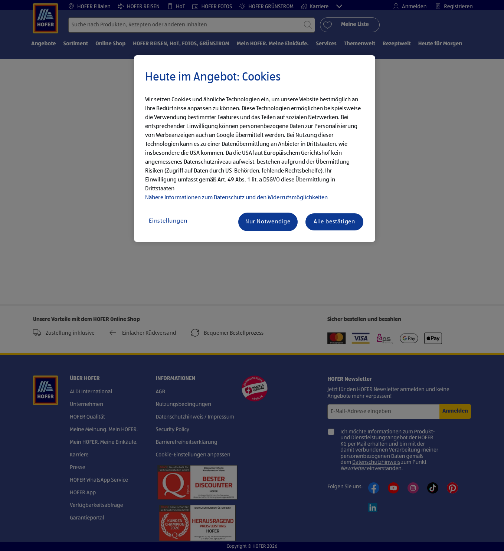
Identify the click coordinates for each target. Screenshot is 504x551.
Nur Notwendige (268, 222)
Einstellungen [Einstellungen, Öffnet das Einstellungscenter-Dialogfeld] (168, 221)
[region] (254, 148)
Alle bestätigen (334, 222)
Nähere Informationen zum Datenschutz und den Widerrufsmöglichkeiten (236, 198)
